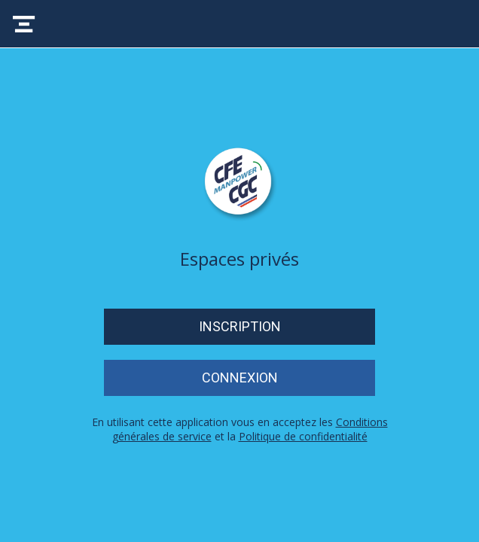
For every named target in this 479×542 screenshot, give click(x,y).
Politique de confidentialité (303, 436)
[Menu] (24, 24)
